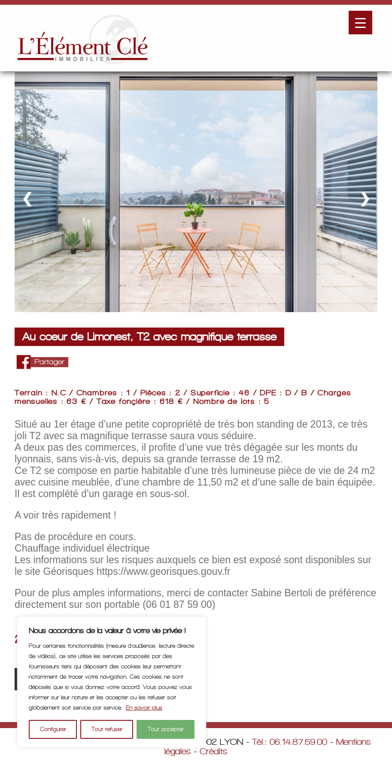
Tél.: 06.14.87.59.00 (289, 742)
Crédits (213, 751)
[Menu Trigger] (360, 22)
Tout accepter (166, 729)
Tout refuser (106, 729)
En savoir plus (144, 707)
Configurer (53, 729)
